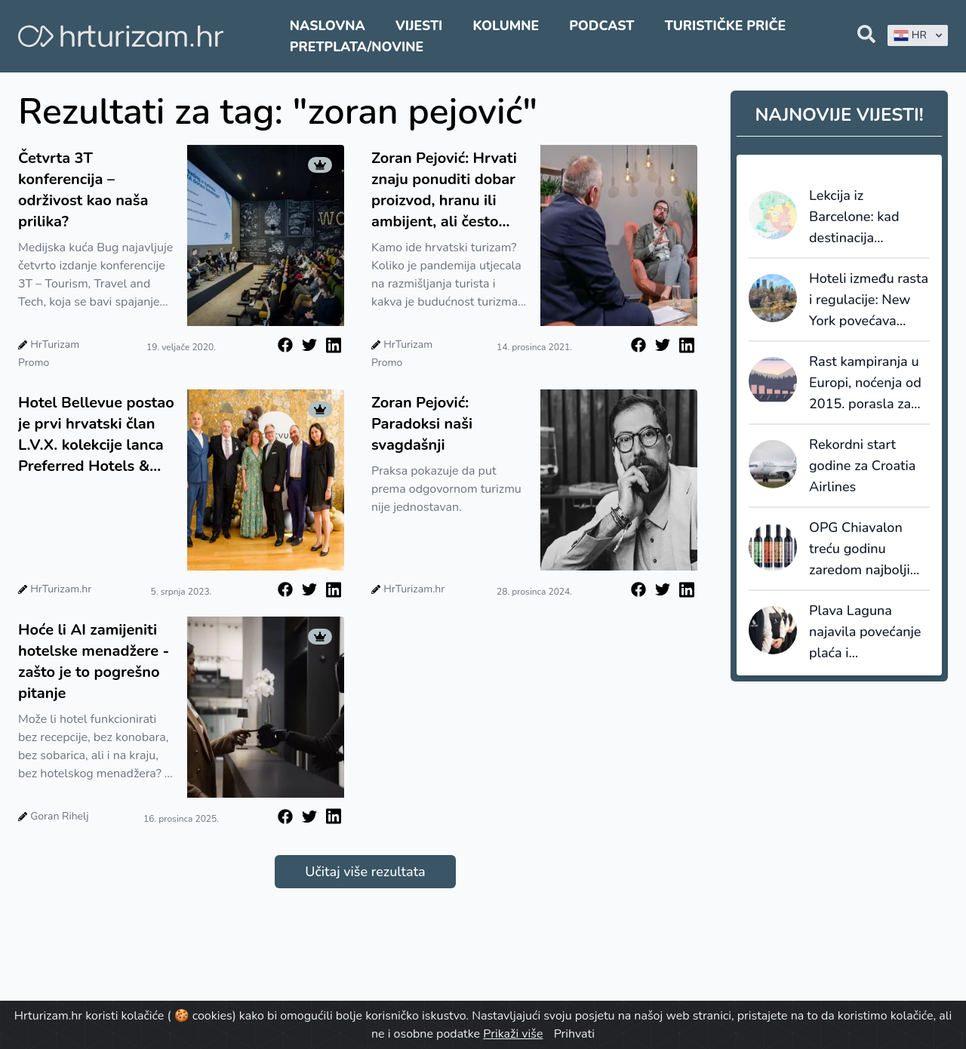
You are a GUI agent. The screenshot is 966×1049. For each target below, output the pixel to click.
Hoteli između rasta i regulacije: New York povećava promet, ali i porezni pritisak (868, 300)
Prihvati (574, 1034)
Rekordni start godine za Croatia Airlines (862, 465)
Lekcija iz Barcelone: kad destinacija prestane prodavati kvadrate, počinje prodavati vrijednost (866, 217)
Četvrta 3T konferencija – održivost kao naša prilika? (83, 190)
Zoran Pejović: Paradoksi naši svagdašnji (421, 423)
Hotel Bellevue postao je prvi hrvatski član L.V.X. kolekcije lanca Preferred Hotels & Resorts (96, 434)
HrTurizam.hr (60, 589)
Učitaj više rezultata (365, 872)
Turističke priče (725, 26)
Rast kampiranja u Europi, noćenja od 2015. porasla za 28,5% (865, 383)
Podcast (601, 26)
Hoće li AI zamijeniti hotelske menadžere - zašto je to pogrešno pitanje (93, 661)
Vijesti (418, 26)
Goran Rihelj (59, 816)
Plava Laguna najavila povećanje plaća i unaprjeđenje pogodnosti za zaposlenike (865, 632)
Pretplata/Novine (356, 47)
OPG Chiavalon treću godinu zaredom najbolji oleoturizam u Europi (859, 549)
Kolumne (505, 26)
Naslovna (327, 26)
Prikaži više (513, 1034)
